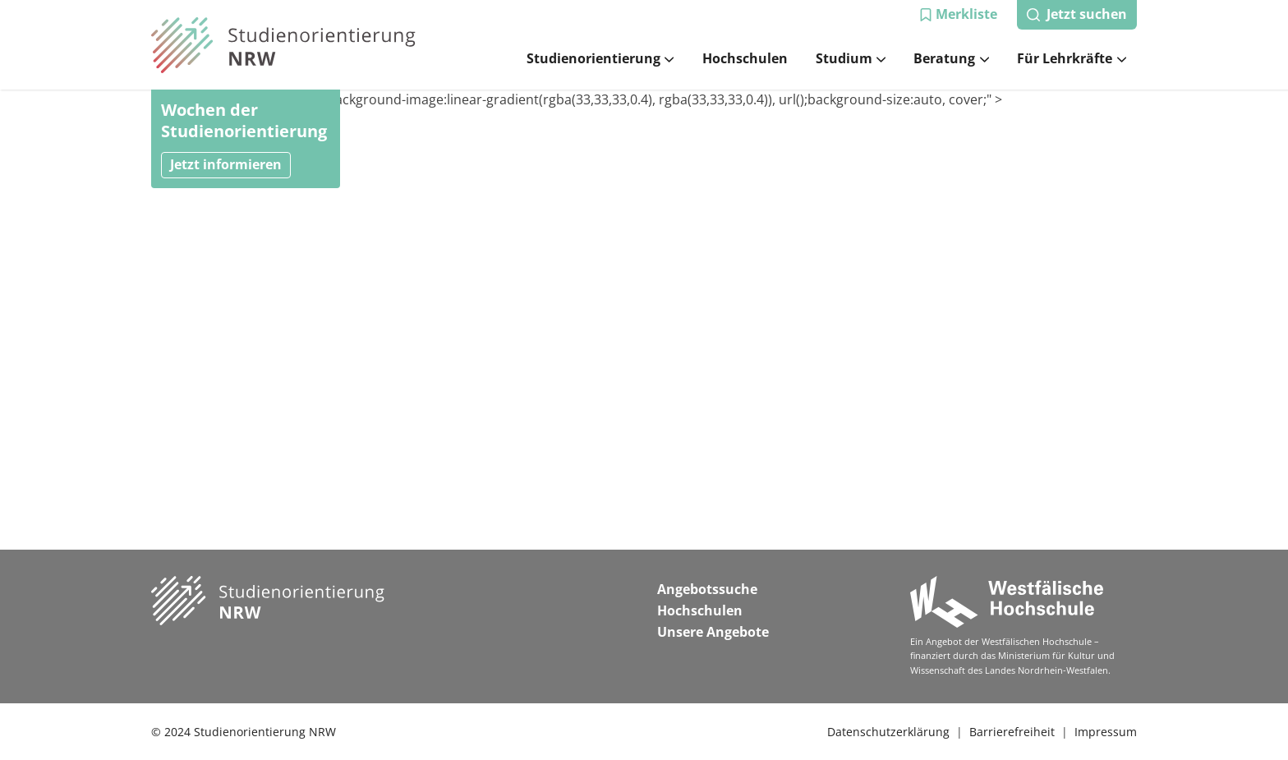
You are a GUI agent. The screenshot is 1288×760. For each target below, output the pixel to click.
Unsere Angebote (713, 632)
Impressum (1105, 731)
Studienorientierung (600, 58)
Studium (851, 58)
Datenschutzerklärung (888, 731)
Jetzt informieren (226, 164)
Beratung (951, 58)
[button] (958, 15)
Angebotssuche (707, 589)
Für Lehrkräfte (1071, 58)
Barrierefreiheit (1012, 731)
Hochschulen (745, 58)
